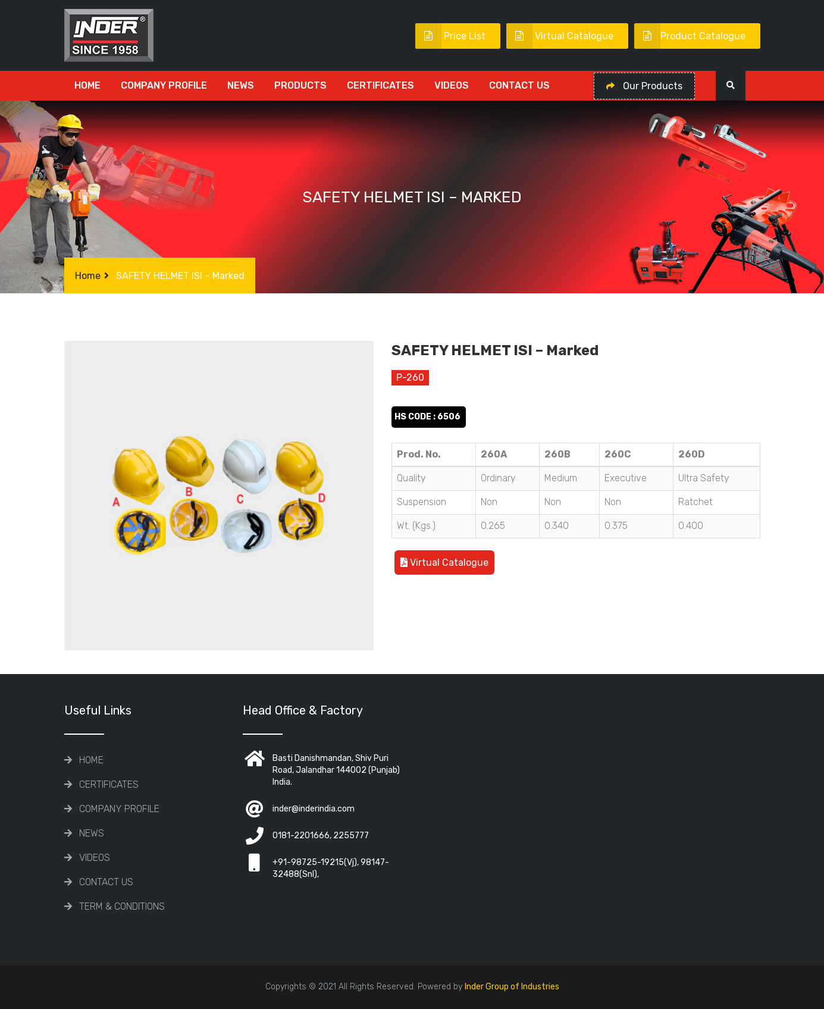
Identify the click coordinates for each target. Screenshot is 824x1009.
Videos (451, 85)
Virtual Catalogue (559, 36)
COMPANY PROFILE (164, 85)
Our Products (644, 86)
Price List (450, 36)
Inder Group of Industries (512, 987)
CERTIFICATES (380, 85)
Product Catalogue (689, 36)
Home (87, 85)
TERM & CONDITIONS (122, 906)
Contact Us (519, 85)
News (240, 85)
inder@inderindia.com (313, 809)
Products (300, 85)
